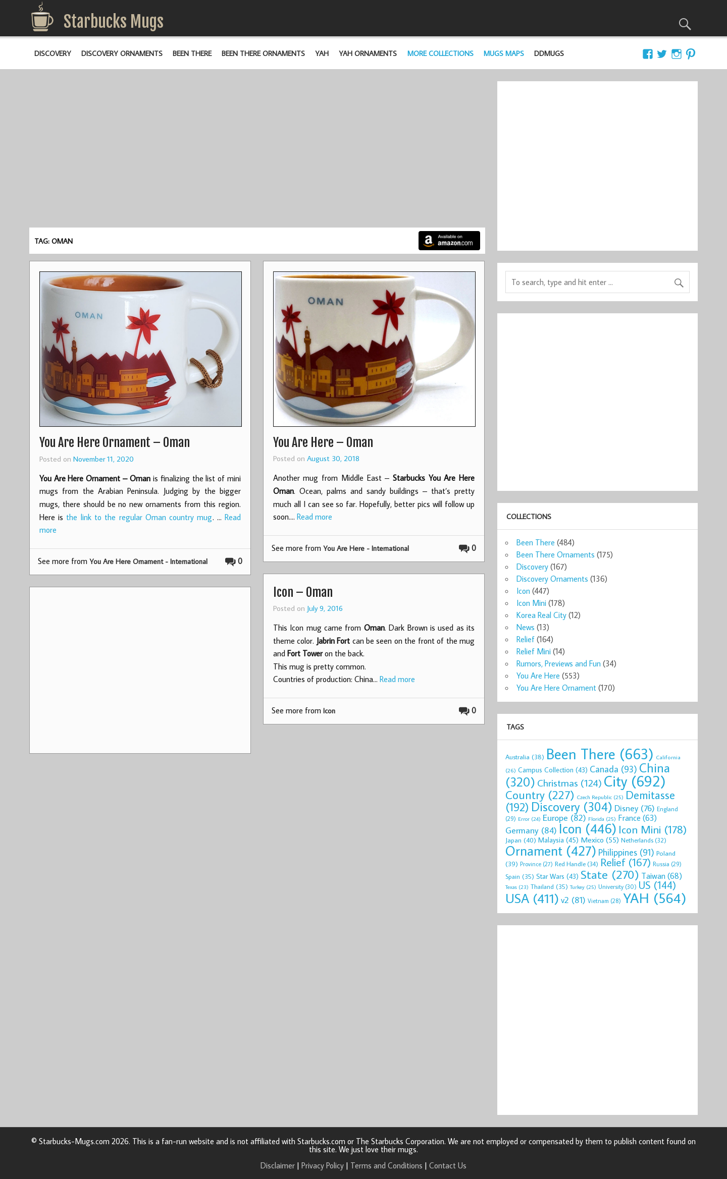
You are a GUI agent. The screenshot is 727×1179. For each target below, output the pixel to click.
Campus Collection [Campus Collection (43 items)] (553, 769)
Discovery (52, 53)
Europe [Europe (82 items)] (564, 817)
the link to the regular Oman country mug (139, 517)
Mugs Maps (504, 53)
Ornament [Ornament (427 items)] (550, 850)
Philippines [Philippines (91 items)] (626, 852)
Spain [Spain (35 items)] (519, 876)
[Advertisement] (257, 151)
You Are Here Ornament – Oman (114, 442)
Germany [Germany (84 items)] (531, 830)
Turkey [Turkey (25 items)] (583, 886)
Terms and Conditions (386, 1165)
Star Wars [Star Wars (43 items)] (557, 876)
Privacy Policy (322, 1165)
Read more (314, 517)
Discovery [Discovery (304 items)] (571, 807)
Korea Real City (541, 615)
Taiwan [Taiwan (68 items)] (661, 875)
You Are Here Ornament (556, 688)
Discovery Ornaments (122, 53)
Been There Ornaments (263, 53)
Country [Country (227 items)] (540, 794)
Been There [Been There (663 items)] (600, 753)
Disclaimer (278, 1165)
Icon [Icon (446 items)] (587, 828)
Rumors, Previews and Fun (558, 663)
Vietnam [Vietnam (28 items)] (604, 901)
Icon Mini (531, 603)
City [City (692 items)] (635, 781)
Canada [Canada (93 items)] (613, 769)
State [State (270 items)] (610, 874)
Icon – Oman (303, 592)
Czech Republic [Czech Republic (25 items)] (600, 797)
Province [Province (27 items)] (536, 864)
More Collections (440, 53)
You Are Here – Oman (323, 442)
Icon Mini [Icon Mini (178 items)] (652, 829)
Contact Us (447, 1165)
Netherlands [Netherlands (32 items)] (643, 840)
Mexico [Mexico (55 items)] (600, 839)
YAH (322, 53)
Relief (525, 639)
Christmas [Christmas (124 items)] (569, 782)
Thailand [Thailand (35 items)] (549, 886)
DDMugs (549, 53)
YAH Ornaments (368, 53)
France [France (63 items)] (637, 817)
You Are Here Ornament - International (148, 561)
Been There (192, 53)
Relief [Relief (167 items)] (625, 862)
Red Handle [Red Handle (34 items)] (576, 864)
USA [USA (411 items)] (532, 898)
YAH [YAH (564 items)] (654, 897)
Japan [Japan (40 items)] (520, 840)
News (525, 627)
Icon (329, 710)
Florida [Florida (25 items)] (602, 818)
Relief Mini (533, 651)
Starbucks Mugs (114, 22)
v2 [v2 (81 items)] (573, 900)
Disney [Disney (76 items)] (634, 808)
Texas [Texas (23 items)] (517, 886)
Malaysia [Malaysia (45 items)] (558, 840)
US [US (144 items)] (657, 885)
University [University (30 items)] (617, 886)
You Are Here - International (366, 548)
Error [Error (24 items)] (529, 818)
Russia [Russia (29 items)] (667, 864)
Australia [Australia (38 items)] (524, 756)
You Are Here (538, 675)
